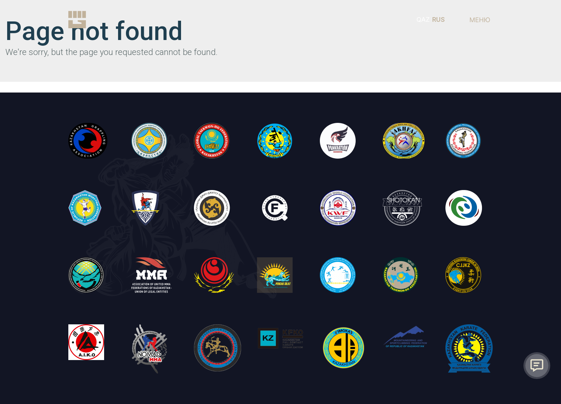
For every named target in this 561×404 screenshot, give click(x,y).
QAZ (423, 19)
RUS (438, 19)
